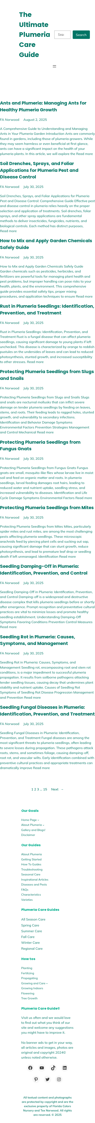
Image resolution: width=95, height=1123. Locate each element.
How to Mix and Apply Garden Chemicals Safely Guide (46, 244)
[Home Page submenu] (38, 820)
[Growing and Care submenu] (47, 983)
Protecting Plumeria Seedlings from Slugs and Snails (47, 375)
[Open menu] (54, 66)
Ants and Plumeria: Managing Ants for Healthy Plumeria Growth (43, 106)
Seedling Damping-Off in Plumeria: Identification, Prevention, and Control (43, 569)
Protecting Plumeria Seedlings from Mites (47, 507)
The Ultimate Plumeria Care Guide (34, 34)
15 (45, 789)
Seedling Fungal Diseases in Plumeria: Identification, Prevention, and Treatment (47, 710)
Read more (84, 154)
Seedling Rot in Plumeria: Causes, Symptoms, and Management (37, 640)
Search (81, 35)
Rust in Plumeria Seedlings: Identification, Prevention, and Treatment (47, 309)
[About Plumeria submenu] (43, 825)
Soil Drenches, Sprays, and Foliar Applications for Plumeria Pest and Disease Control (39, 170)
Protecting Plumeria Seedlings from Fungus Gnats (40, 445)
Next (57, 789)
